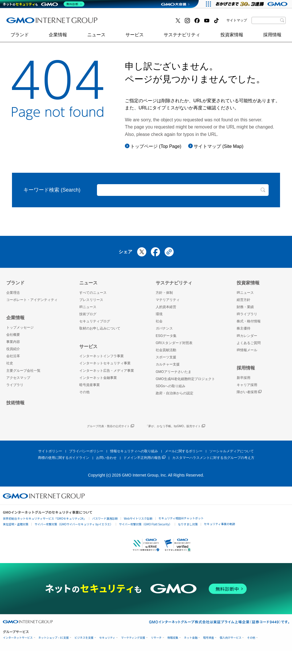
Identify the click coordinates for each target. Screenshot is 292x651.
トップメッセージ (20, 327)
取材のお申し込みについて (99, 328)
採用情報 (272, 37)
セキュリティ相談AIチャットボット (181, 518)
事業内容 (13, 342)
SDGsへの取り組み (170, 386)
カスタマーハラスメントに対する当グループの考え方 (213, 458)
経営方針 (243, 300)
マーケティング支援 (133, 638)
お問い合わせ (106, 458)
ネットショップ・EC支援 (53, 638)
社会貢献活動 (166, 350)
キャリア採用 (247, 385)
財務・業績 (245, 307)
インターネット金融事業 (134, 22)
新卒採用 (243, 378)
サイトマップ (236, 20)
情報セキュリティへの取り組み (134, 451)
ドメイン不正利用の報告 (144, 458)
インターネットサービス (18, 638)
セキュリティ (107, 638)
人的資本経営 (166, 307)
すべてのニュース (93, 293)
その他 (84, 392)
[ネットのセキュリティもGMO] (43, 4)
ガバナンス (164, 328)
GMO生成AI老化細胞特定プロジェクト (185, 379)
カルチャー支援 (168, 364)
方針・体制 (164, 293)
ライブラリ (14, 385)
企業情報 (58, 37)
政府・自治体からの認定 (174, 393)
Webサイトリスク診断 (138, 518)
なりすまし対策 (188, 524)
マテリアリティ (168, 300)
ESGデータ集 (166, 336)
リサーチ (156, 638)
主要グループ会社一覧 (23, 371)
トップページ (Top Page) (155, 146)
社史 (89, 22)
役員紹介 (13, 349)
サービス (134, 37)
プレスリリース (91, 300)
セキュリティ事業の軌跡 (219, 524)
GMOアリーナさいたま (173, 372)
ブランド (20, 37)
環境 (159, 314)
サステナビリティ (182, 37)
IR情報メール (247, 350)
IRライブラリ (247, 314)
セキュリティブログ (129, 22)
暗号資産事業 (89, 385)
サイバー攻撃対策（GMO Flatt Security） (145, 524)
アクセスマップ (18, 378)
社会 (159, 321)
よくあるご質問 (249, 343)
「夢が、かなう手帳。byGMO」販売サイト (175, 426)
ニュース (96, 37)
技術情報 (15, 402)
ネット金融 (191, 638)
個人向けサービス (230, 638)
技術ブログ (23, 22)
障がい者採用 (249, 392)
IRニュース (87, 307)
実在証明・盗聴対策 (16, 524)
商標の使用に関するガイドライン (63, 458)
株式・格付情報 (249, 321)
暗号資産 (208, 638)
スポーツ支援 (166, 357)
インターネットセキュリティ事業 (46, 22)
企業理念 (13, 293)
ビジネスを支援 (84, 638)
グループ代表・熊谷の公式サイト (110, 426)
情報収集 (172, 638)
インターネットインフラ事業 (101, 356)
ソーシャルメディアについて (231, 451)
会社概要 (13, 335)
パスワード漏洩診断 (105, 518)
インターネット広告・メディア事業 (106, 371)
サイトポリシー (50, 451)
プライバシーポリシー (86, 451)
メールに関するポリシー (183, 451)
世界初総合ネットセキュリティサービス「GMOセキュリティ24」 (44, 518)
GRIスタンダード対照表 (174, 343)
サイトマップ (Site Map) (218, 146)
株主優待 (243, 328)
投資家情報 (231, 37)
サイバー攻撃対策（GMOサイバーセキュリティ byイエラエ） (74, 524)
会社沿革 (13, 356)
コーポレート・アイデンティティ (32, 300)
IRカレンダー (247, 336)
